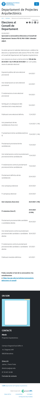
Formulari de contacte (9, 376)
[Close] (36, 4)
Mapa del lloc (7, 394)
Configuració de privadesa (26, 396)
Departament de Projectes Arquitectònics (20, 11)
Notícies (8, 18)
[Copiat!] (37, 23)
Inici (3, 18)
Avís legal (29, 394)
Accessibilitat (19, 394)
